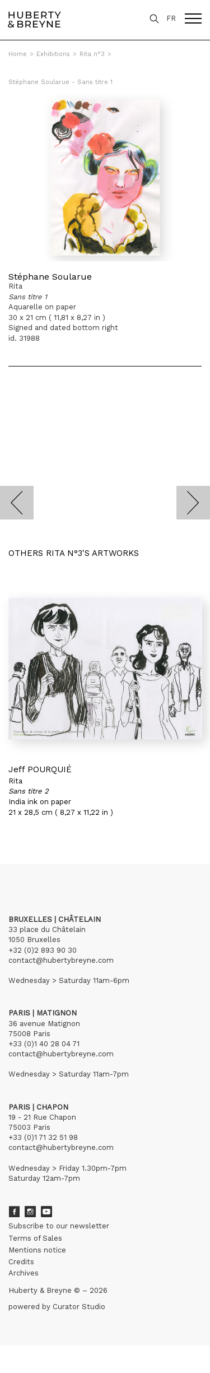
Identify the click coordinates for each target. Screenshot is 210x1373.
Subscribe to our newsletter (58, 1226)
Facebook (14, 1211)
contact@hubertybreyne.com (61, 960)
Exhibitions (53, 54)
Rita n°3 (92, 54)
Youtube (46, 1211)
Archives (23, 1273)
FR (171, 18)
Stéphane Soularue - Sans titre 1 (60, 82)
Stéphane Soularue (50, 276)
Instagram (30, 1211)
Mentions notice (37, 1250)
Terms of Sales (35, 1238)
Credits (21, 1262)
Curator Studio (79, 1306)
